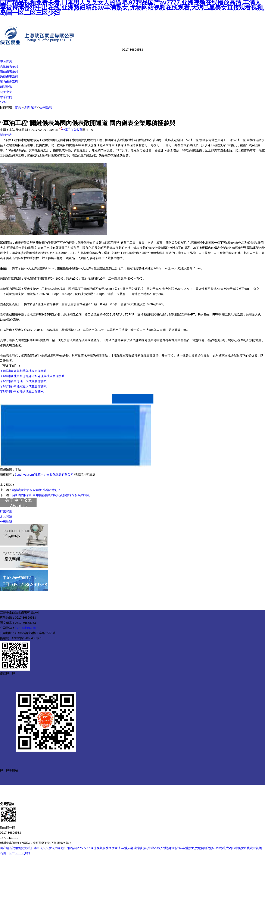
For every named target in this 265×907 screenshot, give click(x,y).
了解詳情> (7, 371)
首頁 (18, 107)
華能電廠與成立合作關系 (30, 386)
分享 (63, 129)
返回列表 (6, 135)
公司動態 (46, 107)
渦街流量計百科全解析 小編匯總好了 (36, 490)
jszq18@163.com (26, 628)
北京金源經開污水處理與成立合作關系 (39, 376)
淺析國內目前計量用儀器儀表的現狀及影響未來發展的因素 (51, 495)
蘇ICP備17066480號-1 (27, 638)
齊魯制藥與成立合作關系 (30, 371)
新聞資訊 (30, 107)
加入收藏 (75, 129)
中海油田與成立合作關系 (30, 381)
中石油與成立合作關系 (29, 391)
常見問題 (6, 516)
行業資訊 (6, 511)
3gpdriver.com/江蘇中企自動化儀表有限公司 (44, 474)
